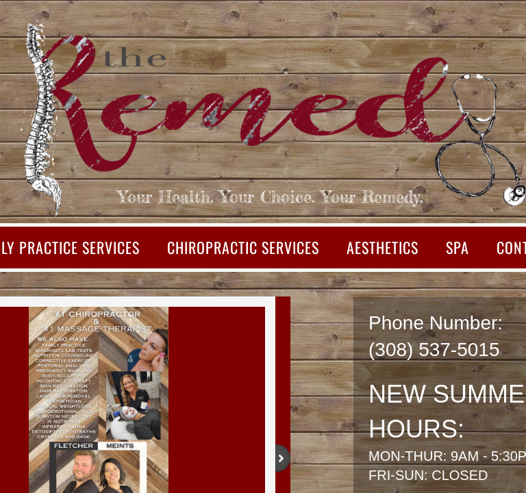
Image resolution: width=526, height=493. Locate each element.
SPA (457, 247)
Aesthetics (382, 247)
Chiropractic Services (243, 247)
